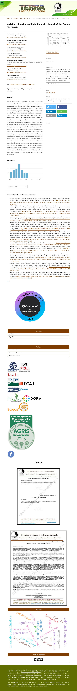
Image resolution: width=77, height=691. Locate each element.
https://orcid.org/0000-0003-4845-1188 (16, 50)
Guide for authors (14, 355)
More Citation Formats (54, 84)
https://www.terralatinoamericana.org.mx (30, 675)
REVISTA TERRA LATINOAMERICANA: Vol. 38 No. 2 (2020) (34, 220)
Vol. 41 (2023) (24, 18)
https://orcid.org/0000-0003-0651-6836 (16, 66)
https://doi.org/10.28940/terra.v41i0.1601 (22, 84)
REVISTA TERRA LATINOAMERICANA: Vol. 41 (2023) (43, 230)
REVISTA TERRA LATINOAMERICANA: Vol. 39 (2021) (53, 244)
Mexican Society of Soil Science (31, 672)
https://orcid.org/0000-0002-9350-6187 (16, 37)
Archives (15, 18)
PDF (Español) (53, 52)
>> (9, 281)
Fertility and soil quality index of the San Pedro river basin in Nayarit (37, 276)
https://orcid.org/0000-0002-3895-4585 (16, 72)
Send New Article (14, 350)
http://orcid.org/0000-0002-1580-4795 (16, 44)
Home (8, 18)
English (11, 334)
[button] (51, 107)
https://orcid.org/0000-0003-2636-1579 (16, 57)
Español (11, 337)
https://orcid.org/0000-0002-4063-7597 (16, 79)
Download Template (15, 353)
